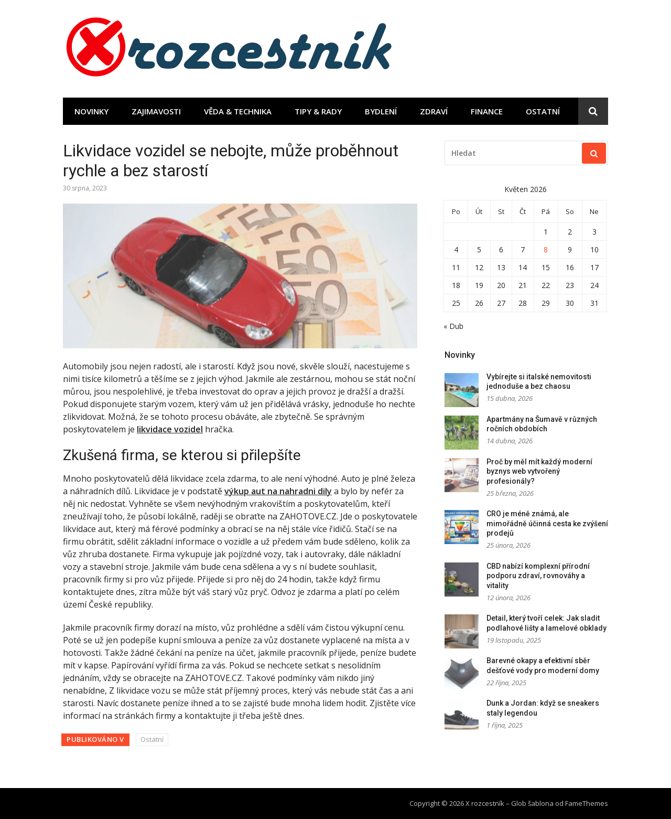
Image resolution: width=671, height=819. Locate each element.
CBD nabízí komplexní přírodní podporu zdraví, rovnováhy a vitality (538, 576)
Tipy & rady (318, 111)
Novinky (91, 111)
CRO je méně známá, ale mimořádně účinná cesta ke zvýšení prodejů (547, 523)
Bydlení (381, 111)
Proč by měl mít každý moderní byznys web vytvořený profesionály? (539, 471)
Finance (487, 111)
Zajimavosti (156, 111)
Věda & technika (238, 111)
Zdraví (434, 111)
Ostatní (543, 111)
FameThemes (586, 803)
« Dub (453, 326)
